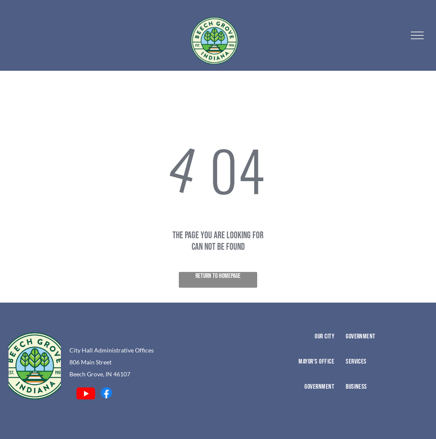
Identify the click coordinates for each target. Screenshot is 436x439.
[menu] (417, 35)
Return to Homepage (218, 276)
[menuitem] (297, 345)
